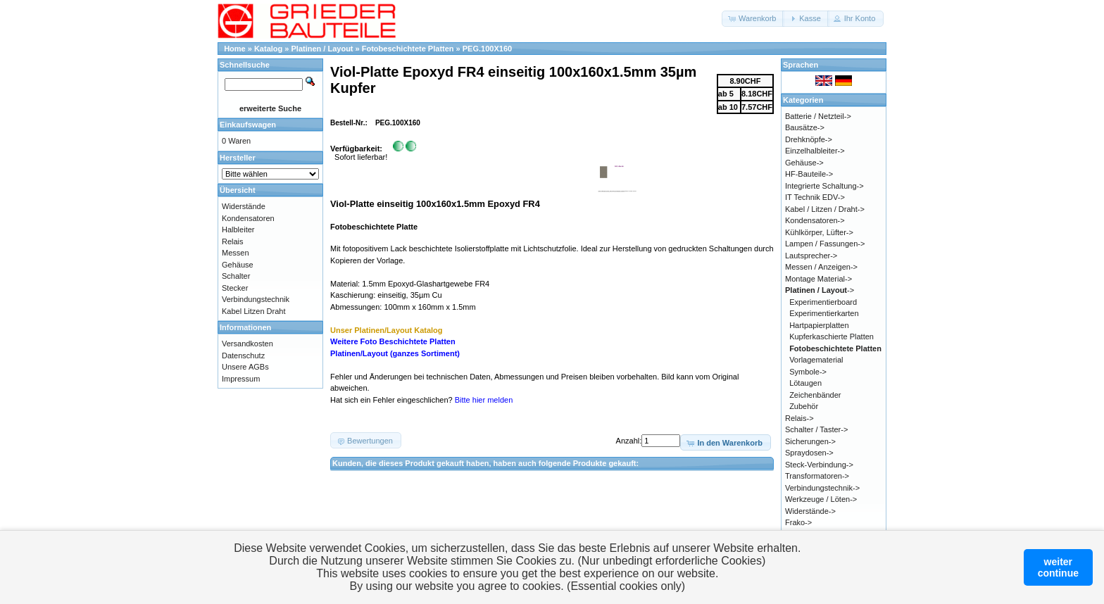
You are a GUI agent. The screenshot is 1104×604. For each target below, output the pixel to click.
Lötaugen (805, 383)
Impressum (241, 379)
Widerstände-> (810, 511)
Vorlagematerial (816, 360)
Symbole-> (808, 371)
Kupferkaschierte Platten (831, 336)
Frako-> (798, 522)
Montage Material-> (818, 279)
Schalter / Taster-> (816, 429)
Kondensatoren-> (815, 220)
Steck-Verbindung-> (819, 464)
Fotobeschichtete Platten (408, 48)
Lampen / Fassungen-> (825, 243)
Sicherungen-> (810, 441)
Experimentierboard (823, 302)
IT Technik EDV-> (815, 197)
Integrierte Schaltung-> (824, 186)
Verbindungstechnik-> (822, 488)
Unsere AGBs (245, 367)
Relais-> (799, 418)
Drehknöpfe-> (808, 139)
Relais (233, 241)
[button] (753, 19)
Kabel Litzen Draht (254, 311)
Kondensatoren (248, 218)
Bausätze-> (804, 127)
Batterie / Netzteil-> (818, 116)
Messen (235, 252)
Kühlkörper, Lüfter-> (819, 232)
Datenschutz (243, 355)
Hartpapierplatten (818, 325)
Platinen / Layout (322, 48)
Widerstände (243, 206)
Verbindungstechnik (255, 299)
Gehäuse (237, 264)
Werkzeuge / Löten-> (821, 499)
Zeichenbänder (815, 395)
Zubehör (803, 406)
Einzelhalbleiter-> (815, 150)
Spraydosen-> (809, 452)
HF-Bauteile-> (809, 174)
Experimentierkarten (823, 313)
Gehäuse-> (804, 162)
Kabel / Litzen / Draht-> (825, 209)
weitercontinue (1058, 567)
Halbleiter (238, 229)
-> (819, 290)
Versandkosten (247, 343)
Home (235, 48)
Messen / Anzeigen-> (821, 267)
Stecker (235, 288)
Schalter (236, 276)
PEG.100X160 (487, 48)
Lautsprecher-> (811, 255)
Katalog (268, 48)
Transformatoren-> (817, 476)
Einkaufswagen (248, 124)
